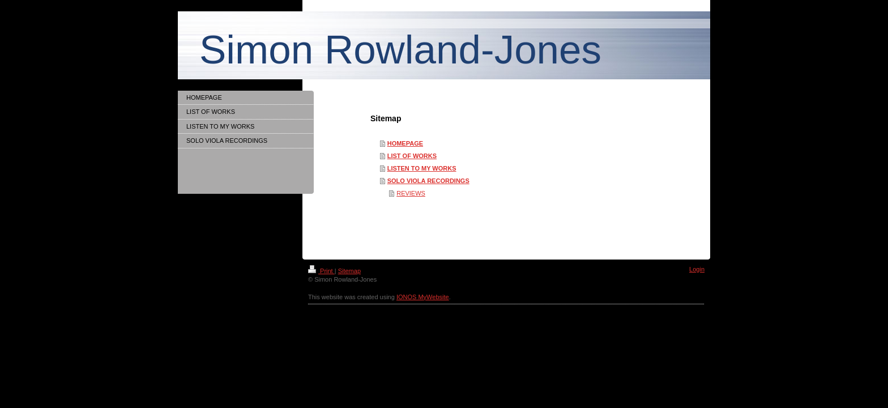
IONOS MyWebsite (422, 297)
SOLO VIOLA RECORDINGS (428, 180)
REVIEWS (410, 193)
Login (697, 269)
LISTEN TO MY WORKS (421, 168)
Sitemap (349, 270)
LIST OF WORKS (412, 155)
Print (321, 270)
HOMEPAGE (405, 143)
